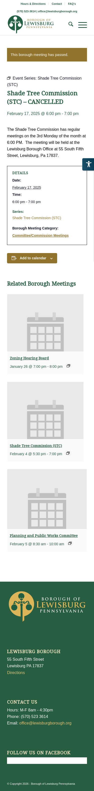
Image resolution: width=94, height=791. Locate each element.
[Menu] (80, 25)
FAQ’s (72, 3)
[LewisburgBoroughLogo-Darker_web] (39, 25)
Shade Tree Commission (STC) (36, 218)
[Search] (68, 25)
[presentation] (45, 322)
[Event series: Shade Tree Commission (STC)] (68, 453)
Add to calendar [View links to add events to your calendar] (33, 258)
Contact (57, 3)
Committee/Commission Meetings (40, 235)
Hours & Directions (33, 3)
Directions (16, 673)
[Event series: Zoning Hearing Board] (68, 365)
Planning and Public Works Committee (44, 536)
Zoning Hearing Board (29, 358)
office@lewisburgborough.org (57, 11)
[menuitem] (33, 4)
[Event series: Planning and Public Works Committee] (70, 543)
